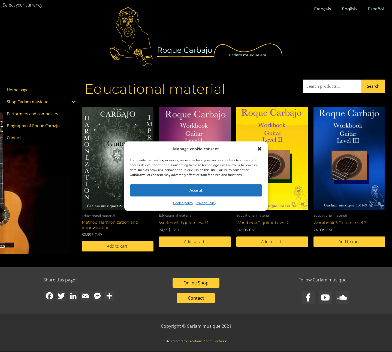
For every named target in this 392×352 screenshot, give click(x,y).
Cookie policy (183, 203)
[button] (259, 149)
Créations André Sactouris (208, 341)
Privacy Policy (206, 203)
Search (373, 86)
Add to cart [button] (117, 246)
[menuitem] (322, 9)
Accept (196, 190)
